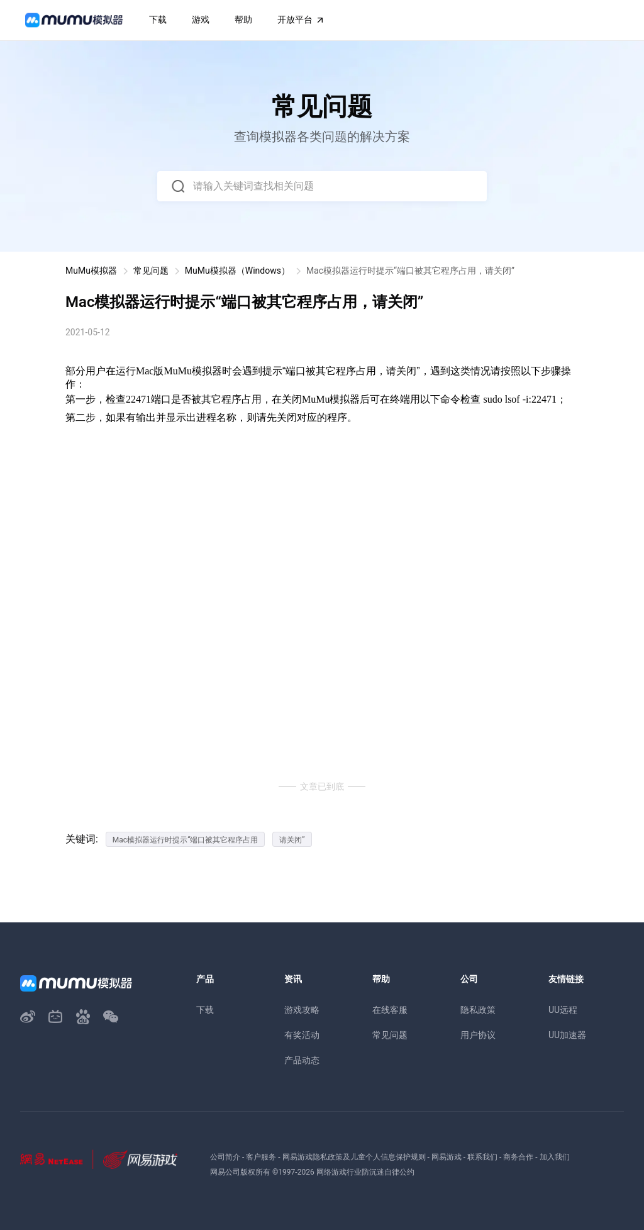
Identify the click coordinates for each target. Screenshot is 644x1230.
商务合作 (518, 1157)
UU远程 (562, 1010)
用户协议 (478, 1035)
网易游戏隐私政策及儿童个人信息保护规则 (354, 1157)
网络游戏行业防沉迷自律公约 (365, 1172)
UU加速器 (567, 1035)
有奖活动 (301, 1035)
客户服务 (261, 1157)
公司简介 (225, 1157)
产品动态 (301, 1060)
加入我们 (555, 1157)
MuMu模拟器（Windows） (237, 271)
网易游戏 (446, 1157)
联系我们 (482, 1157)
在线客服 (390, 1010)
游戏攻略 (301, 1010)
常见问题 (151, 271)
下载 (205, 1010)
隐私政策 (478, 1010)
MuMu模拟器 (91, 271)
